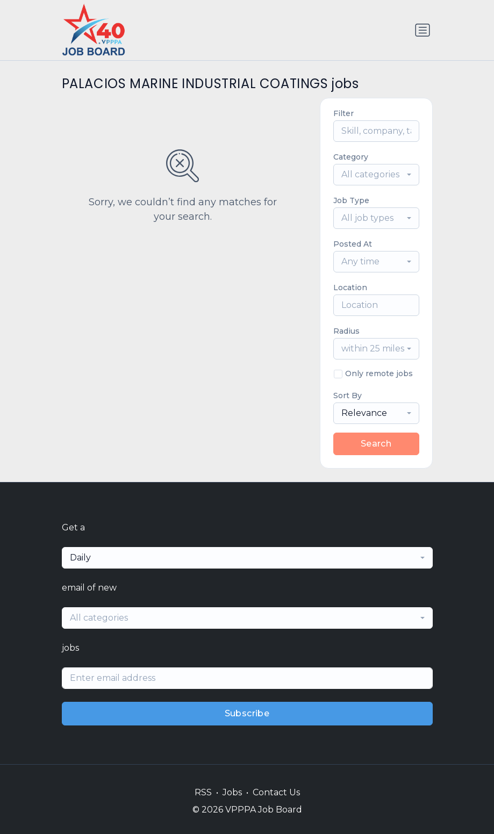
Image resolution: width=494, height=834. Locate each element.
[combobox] (376, 174)
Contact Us (276, 792)
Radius (346, 331)
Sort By (347, 395)
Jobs (232, 792)
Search (376, 443)
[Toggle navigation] (422, 30)
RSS (203, 792)
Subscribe (247, 713)
